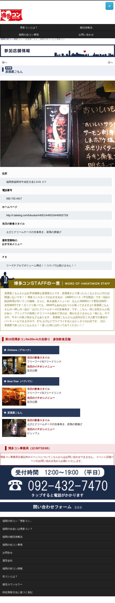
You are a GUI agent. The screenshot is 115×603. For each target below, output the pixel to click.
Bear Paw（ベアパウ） (20, 381)
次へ (110, 62)
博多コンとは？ (29, 27)
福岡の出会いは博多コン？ (18, 528)
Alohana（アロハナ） (19, 350)
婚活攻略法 (86, 27)
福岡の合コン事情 (29, 34)
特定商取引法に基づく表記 (18, 592)
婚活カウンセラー (13, 584)
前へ (4, 62)
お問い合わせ (86, 34)
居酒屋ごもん (14, 412)
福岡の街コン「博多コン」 (18, 520)
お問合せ (8, 552)
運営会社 (8, 560)
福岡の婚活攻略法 (13, 536)
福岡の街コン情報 (13, 568)
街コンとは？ (10, 576)
